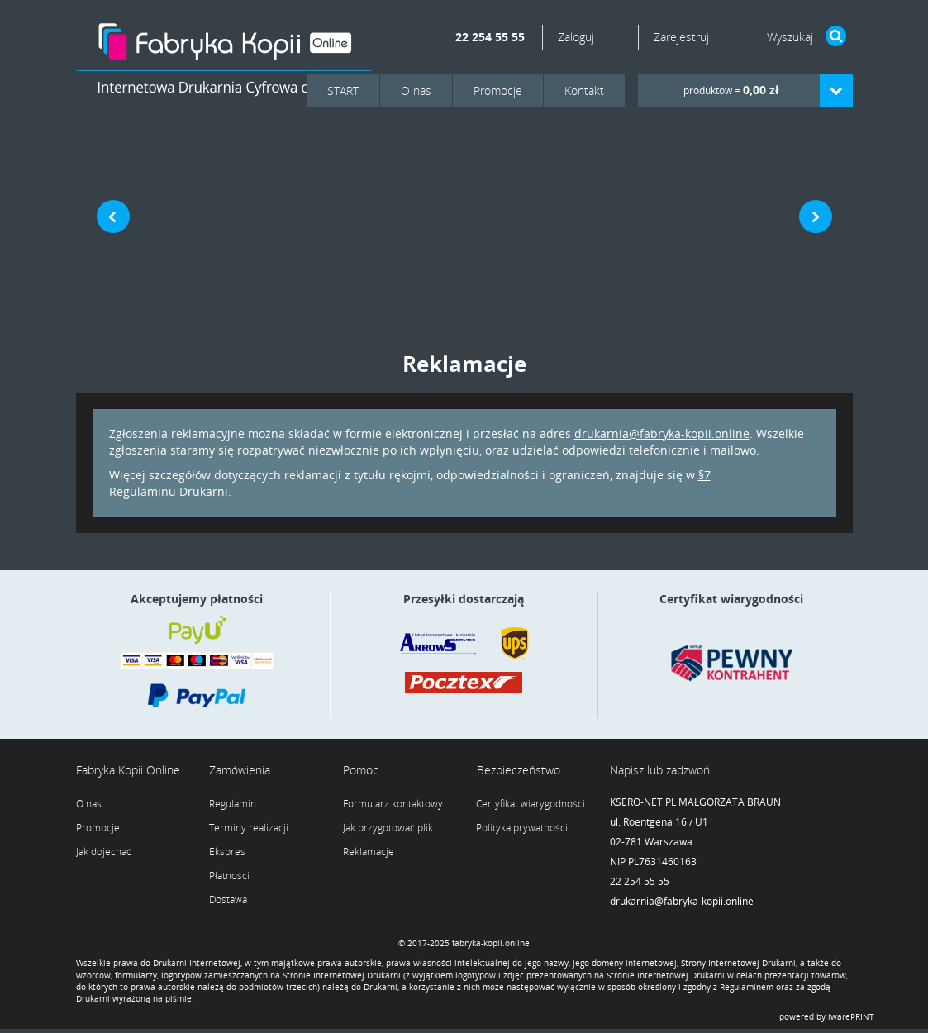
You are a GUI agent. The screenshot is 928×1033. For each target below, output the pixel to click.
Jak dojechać (103, 852)
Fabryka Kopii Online (128, 770)
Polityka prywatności (522, 828)
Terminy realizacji (248, 828)
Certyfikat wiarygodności (530, 804)
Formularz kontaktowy (393, 804)
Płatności (229, 876)
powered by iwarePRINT (826, 1020)
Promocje (498, 90)
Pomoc (360, 770)
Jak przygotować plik (388, 828)
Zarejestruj (681, 37)
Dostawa (228, 900)
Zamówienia (239, 770)
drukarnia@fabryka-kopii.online (662, 433)
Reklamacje (368, 852)
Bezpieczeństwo (517, 770)
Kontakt (584, 90)
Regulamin (232, 804)
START (343, 90)
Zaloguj (577, 37)
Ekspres (227, 852)
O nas (416, 90)
